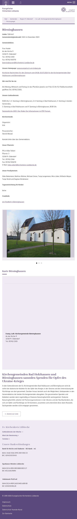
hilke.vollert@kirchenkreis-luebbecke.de (22, 165)
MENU (71, 2)
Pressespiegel (10, 21)
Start (6, 19)
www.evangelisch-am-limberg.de (29, 68)
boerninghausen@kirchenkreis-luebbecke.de (18, 63)
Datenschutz (6, 506)
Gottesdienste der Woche (12, 432)
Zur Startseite (7, 513)
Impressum (6, 502)
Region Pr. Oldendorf (26, 19)
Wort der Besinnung (9, 435)
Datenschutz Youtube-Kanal (12, 510)
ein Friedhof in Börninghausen (13, 202)
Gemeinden (13, 19)
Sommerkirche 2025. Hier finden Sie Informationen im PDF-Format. (26, 111)
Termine (5, 439)
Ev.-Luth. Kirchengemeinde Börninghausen (48, 19)
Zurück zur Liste (12, 414)
